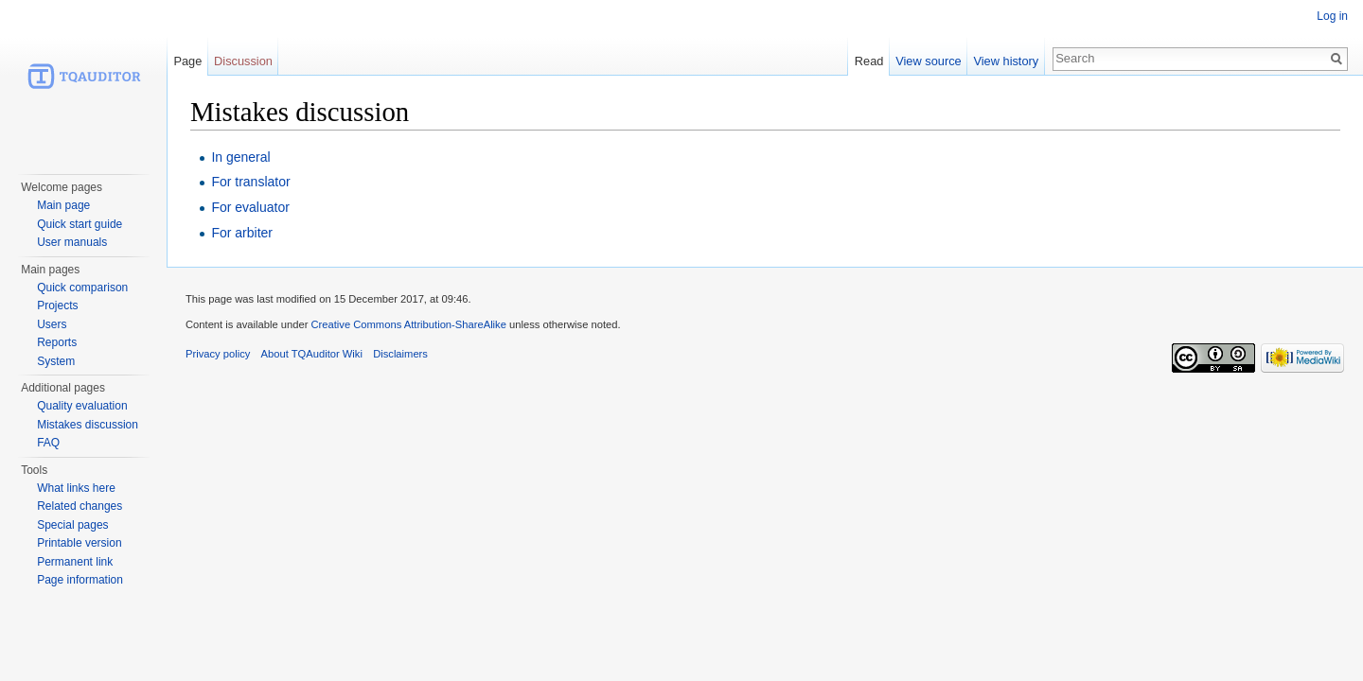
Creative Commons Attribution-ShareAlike (407, 324)
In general (240, 157)
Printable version (79, 543)
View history (1005, 61)
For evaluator (250, 207)
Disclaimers (400, 353)
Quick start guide (79, 224)
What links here (76, 488)
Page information (80, 579)
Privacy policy (218, 353)
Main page (63, 205)
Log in (1332, 16)
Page (187, 61)
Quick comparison (82, 287)
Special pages (72, 525)
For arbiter (242, 232)
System (56, 361)
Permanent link (75, 561)
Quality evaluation (82, 405)
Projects (57, 305)
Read (869, 61)
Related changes (79, 506)
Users (51, 324)
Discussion (243, 61)
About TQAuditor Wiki (312, 353)
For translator (250, 181)
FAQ (48, 442)
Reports (57, 342)
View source (928, 61)
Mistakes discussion (87, 424)
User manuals (72, 242)
